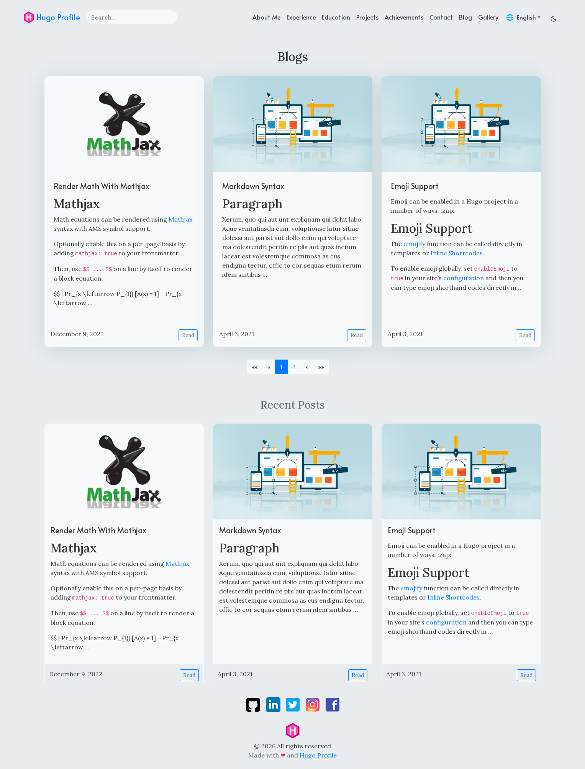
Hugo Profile (51, 17)
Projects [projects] (367, 17)
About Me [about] (266, 17)
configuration (463, 278)
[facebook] (332, 704)
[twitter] (293, 704)
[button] (306, 367)
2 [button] (294, 367)
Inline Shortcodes (457, 253)
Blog (465, 17)
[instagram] (313, 704)
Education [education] (336, 17)
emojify (414, 244)
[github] (254, 704)
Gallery (488, 17)
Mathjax (180, 219)
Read (188, 335)
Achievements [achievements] (404, 17)
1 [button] (281, 367)
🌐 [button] (521, 17)
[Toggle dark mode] (553, 17)
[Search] (131, 17)
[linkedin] (274, 704)
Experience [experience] (301, 17)
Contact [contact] (441, 17)
